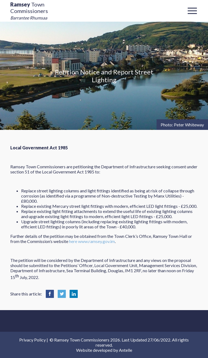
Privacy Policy (32, 339)
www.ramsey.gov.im (96, 241)
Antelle (125, 350)
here (73, 241)
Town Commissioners (29, 10)
